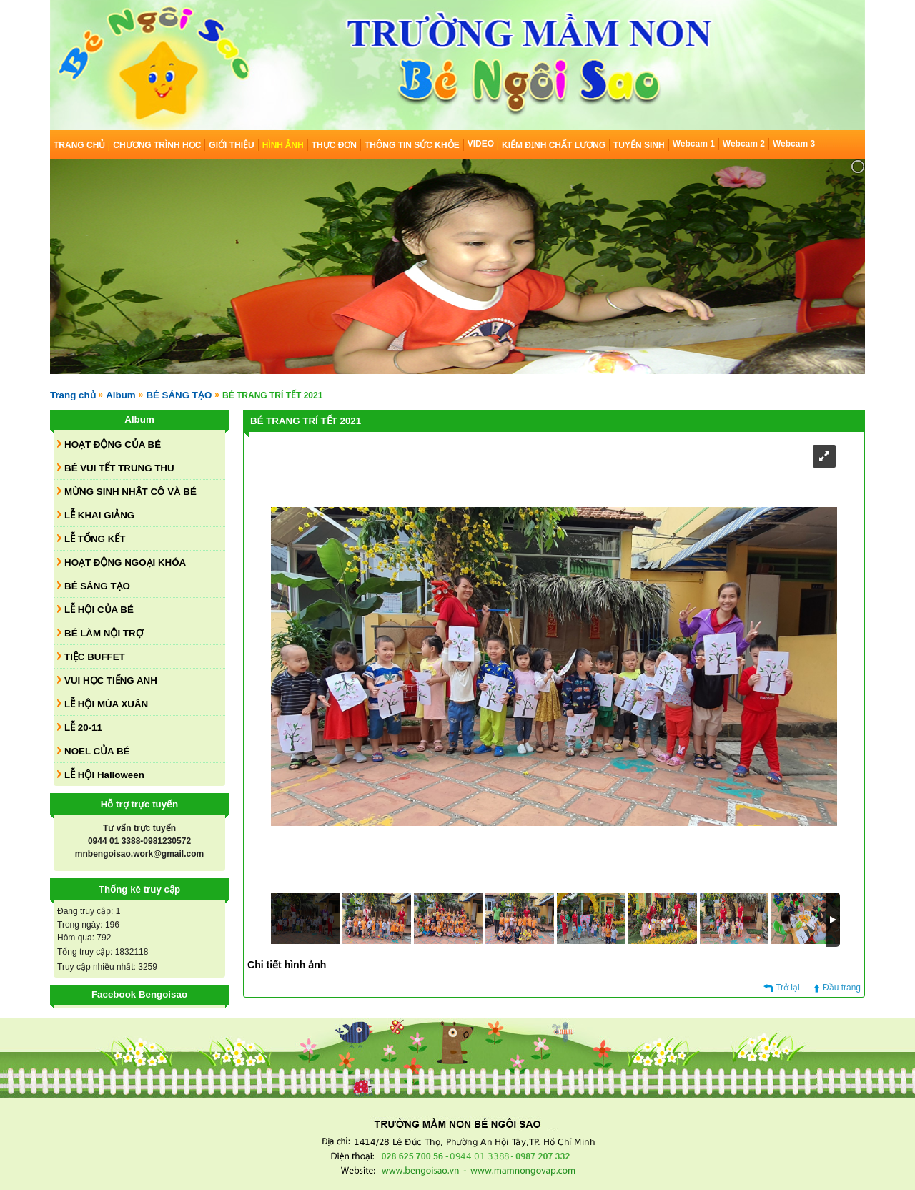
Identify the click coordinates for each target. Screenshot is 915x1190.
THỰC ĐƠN (334, 145)
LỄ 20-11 (83, 727)
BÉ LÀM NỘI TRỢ (103, 633)
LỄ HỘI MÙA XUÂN (106, 704)
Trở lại (788, 988)
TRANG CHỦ (79, 145)
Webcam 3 (794, 144)
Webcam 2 (744, 144)
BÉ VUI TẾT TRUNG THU (119, 468)
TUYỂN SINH (639, 145)
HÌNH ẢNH (283, 145)
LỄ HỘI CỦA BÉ (99, 609)
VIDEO (481, 144)
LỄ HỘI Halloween (104, 774)
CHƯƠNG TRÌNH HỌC (157, 145)
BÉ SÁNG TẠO (179, 395)
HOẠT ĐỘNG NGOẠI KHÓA (125, 562)
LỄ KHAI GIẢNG (99, 515)
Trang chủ (73, 395)
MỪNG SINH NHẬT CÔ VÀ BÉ (130, 491)
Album (120, 395)
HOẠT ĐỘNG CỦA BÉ (112, 444)
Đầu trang (842, 988)
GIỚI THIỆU (231, 145)
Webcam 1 (694, 144)
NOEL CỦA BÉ (96, 751)
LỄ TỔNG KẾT (94, 538)
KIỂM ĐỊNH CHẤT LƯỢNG (553, 145)
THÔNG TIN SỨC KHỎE (412, 145)
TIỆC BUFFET (94, 656)
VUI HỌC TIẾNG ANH (110, 680)
